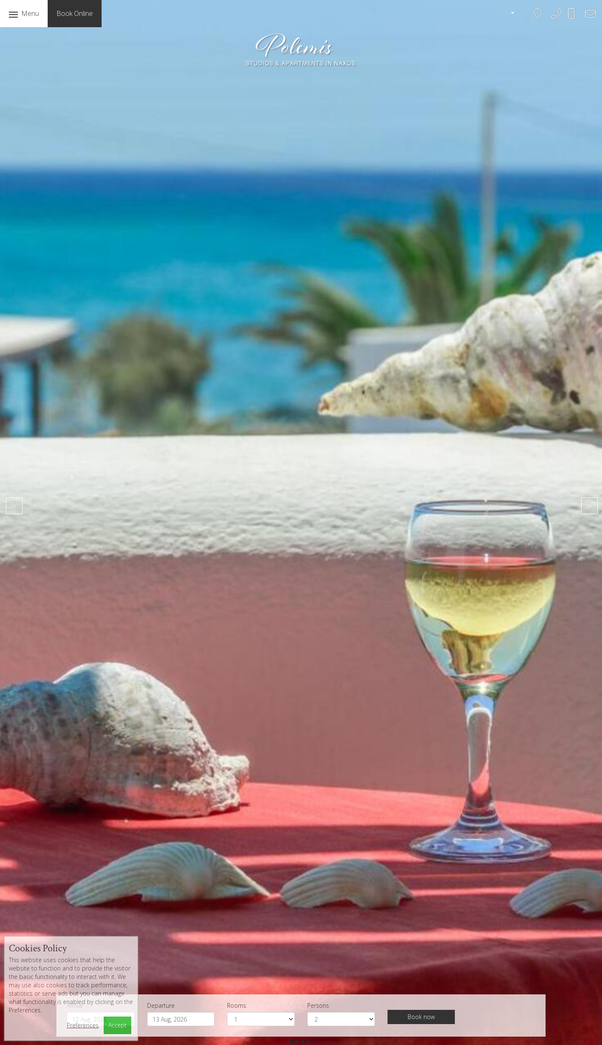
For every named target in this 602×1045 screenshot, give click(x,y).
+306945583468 (576, 17)
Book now (421, 1017)
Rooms (236, 1005)
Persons (318, 1005)
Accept (117, 1025)
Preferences (83, 1025)
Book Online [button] (74, 13)
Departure (161, 1005)
